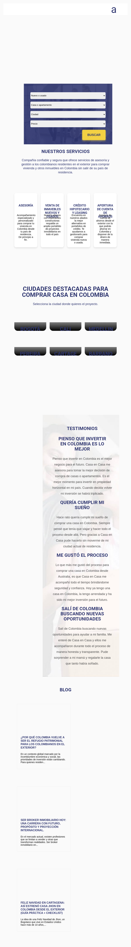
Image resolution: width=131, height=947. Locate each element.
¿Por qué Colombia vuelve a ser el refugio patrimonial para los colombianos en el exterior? (38, 741)
